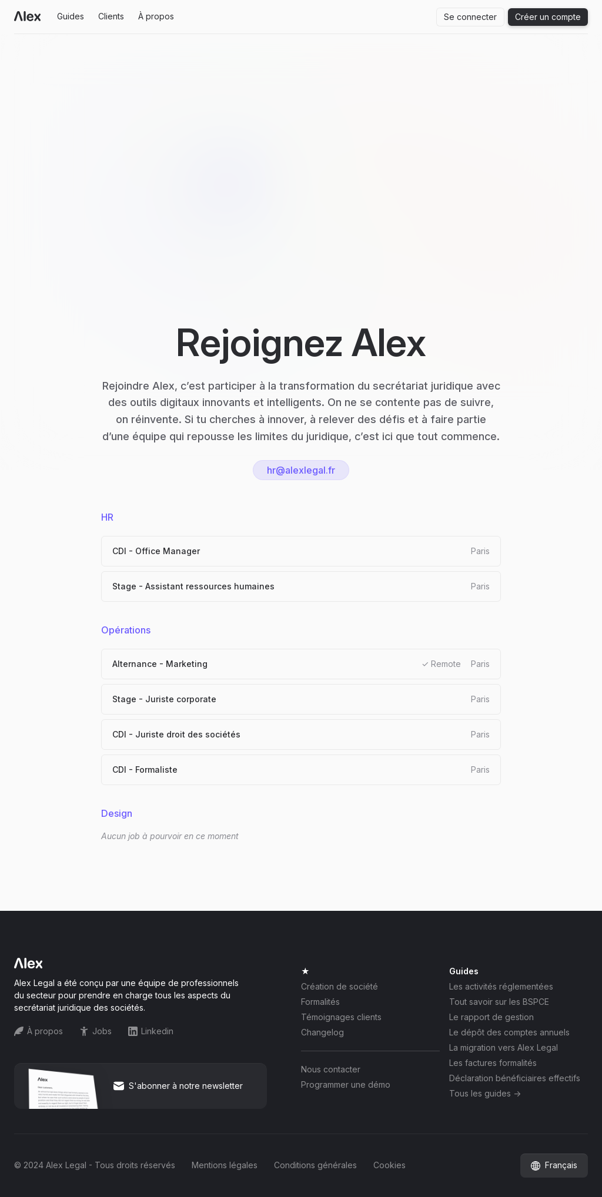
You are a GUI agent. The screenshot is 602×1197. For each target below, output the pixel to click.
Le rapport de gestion (491, 1017)
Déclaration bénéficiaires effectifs (514, 1078)
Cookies (389, 1165)
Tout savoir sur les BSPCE (499, 1002)
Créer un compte (548, 17)
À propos (156, 16)
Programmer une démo (345, 1085)
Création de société (339, 987)
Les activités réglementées (501, 987)
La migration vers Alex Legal (503, 1048)
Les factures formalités (493, 1063)
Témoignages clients (341, 1017)
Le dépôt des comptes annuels (509, 1032)
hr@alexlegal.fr (301, 470)
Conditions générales (315, 1165)
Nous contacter (330, 1069)
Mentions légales (224, 1165)
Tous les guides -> (485, 1093)
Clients (111, 16)
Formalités (320, 1002)
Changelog (322, 1032)
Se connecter (470, 17)
